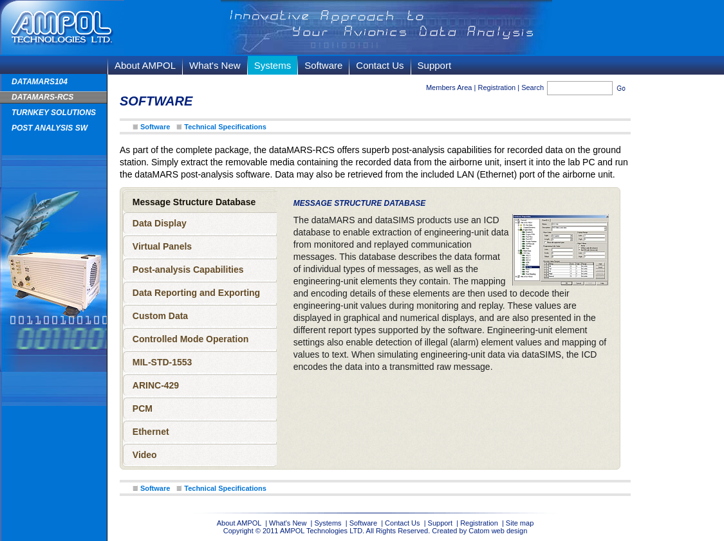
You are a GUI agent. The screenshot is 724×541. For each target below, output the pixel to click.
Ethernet (151, 431)
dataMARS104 (40, 81)
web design (510, 531)
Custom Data (160, 316)
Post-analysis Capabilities (188, 269)
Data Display (160, 223)
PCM (143, 408)
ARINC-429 (156, 385)
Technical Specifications (225, 127)
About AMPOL (145, 65)
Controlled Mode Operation (190, 339)
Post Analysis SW (50, 128)
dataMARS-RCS (42, 97)
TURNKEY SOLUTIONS (54, 112)
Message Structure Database (194, 202)
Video (145, 455)
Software (323, 65)
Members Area (449, 87)
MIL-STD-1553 (162, 362)
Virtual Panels (162, 246)
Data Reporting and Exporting (196, 293)
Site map (520, 523)
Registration (496, 87)
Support (435, 65)
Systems (273, 65)
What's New (215, 65)
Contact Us (380, 65)
